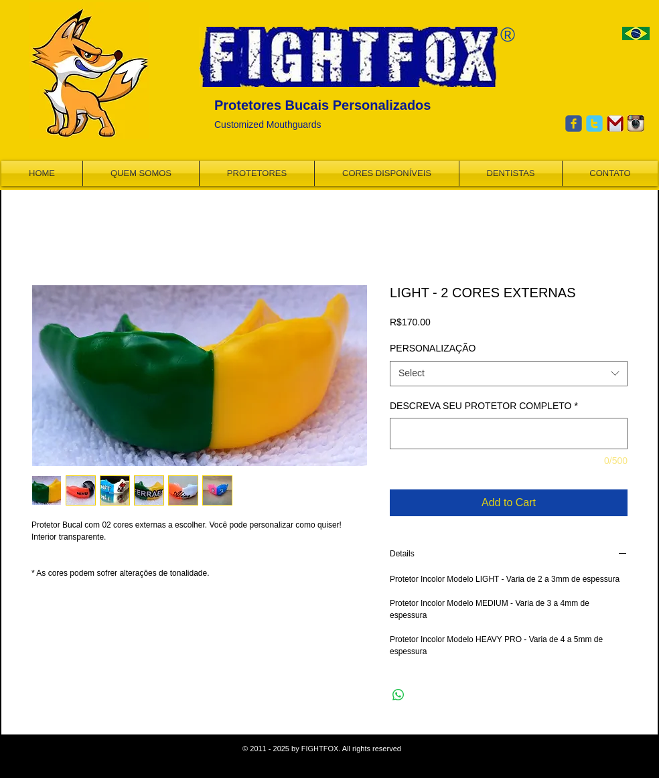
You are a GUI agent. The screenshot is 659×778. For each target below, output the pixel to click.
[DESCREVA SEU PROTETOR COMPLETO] (508, 433)
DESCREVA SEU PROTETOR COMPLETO (484, 405)
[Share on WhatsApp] (398, 695)
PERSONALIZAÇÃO (432, 348)
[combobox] (509, 373)
